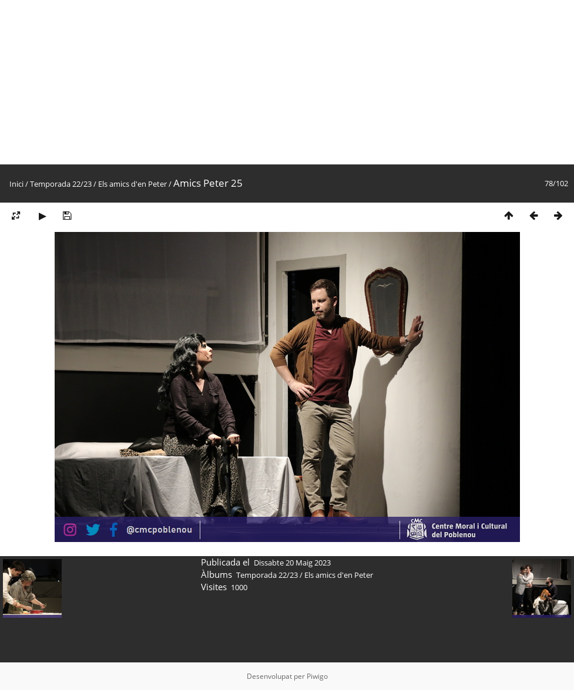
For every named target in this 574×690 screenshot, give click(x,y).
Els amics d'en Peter (132, 184)
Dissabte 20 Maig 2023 (292, 562)
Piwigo (317, 676)
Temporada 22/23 (61, 184)
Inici (16, 184)
